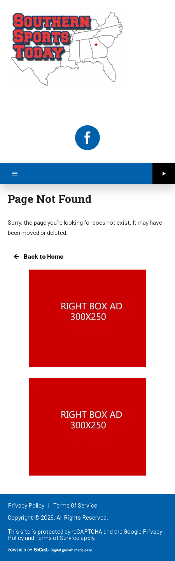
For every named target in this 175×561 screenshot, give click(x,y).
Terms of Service (57, 537)
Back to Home (38, 256)
